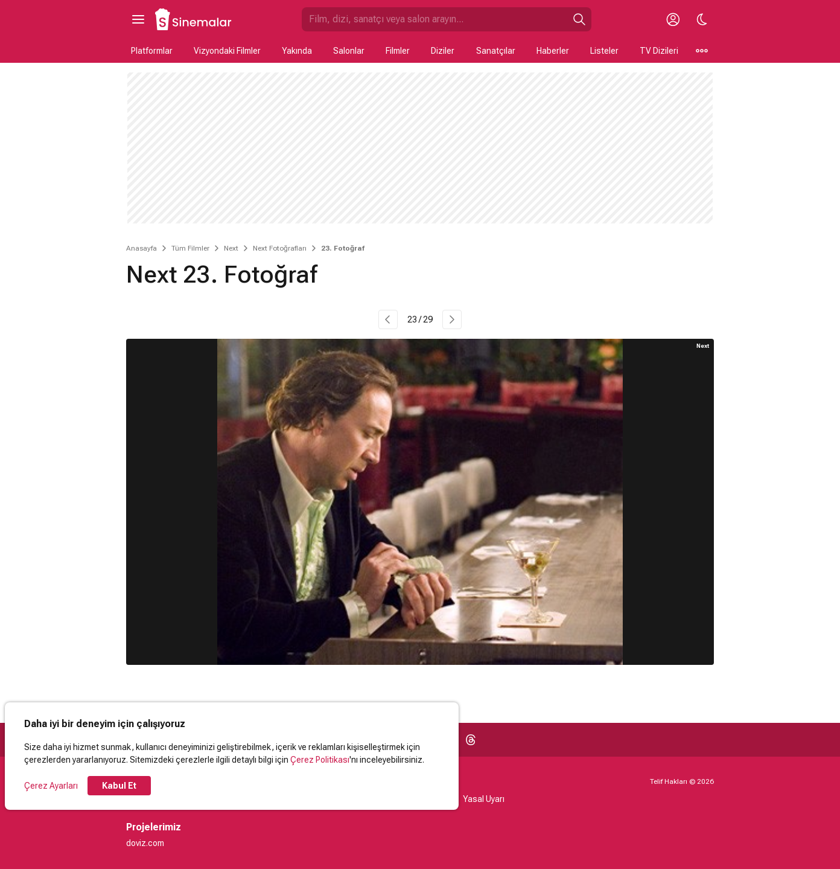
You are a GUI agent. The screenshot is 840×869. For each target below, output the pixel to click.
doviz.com (145, 843)
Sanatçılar (495, 51)
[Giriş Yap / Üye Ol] (673, 19)
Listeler (604, 51)
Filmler (398, 51)
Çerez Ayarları (51, 785)
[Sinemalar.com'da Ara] (434, 19)
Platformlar (152, 51)
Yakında (297, 51)
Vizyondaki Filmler (227, 51)
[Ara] (579, 19)
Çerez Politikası (319, 760)
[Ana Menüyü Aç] (138, 19)
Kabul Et (119, 785)
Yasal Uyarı (483, 799)
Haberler (552, 51)
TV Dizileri (659, 51)
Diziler (442, 51)
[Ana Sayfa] (193, 19)
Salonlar (348, 51)
